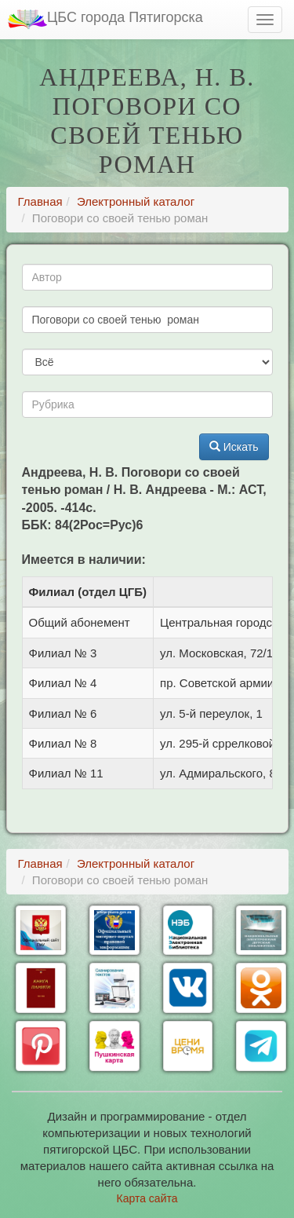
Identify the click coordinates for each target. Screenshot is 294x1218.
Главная (40, 201)
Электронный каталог (135, 201)
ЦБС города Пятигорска (105, 19)
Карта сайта (147, 1198)
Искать (234, 447)
